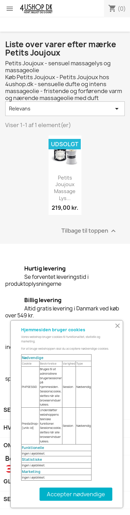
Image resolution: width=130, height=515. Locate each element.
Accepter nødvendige (76, 494)
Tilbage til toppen (89, 230)
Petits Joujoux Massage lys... (65, 187)
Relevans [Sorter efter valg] (65, 109)
